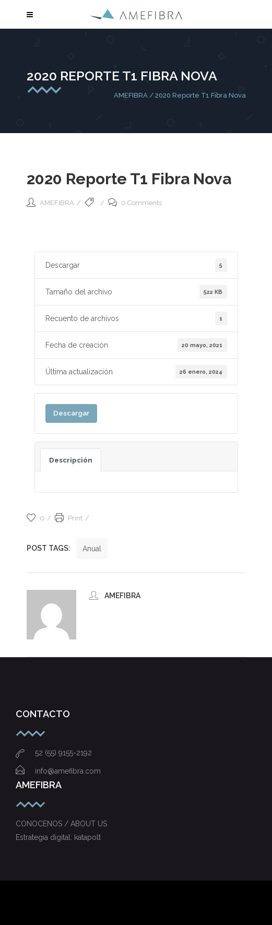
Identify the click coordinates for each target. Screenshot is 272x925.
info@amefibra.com (58, 771)
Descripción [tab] (70, 460)
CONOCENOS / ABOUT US (61, 824)
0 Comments (135, 203)
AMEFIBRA (131, 95)
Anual (91, 548)
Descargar (71, 413)
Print (68, 518)
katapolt (87, 837)
